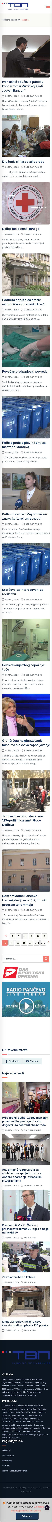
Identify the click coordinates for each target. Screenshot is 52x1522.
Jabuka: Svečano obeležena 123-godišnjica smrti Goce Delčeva (23, 820)
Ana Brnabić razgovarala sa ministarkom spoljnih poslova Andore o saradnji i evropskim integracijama (22, 1175)
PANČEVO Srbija (26, 1030)
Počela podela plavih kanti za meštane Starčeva (24, 445)
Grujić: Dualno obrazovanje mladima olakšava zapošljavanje (26, 742)
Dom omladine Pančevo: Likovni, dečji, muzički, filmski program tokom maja (24, 900)
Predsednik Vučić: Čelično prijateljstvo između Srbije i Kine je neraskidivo (25, 1228)
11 (11, 943)
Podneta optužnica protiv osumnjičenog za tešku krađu (24, 302)
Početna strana (9, 19)
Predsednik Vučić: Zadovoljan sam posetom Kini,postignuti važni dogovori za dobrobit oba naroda (25, 1121)
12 (17, 943)
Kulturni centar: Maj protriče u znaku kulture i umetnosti (24, 516)
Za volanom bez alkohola (18, 1277)
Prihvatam (27, 1516)
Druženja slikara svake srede (23, 162)
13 (24, 943)
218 (37, 943)
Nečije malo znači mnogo (21, 229)
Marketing (7, 1460)
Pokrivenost (8, 1455)
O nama (6, 1450)
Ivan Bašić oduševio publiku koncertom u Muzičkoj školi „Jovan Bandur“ (22, 86)
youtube (32, 1061)
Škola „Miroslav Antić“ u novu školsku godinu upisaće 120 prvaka (25, 1323)
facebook (12, 1061)
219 (43, 943)
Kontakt (6, 1465)
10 (4, 943)
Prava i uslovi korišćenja (14, 1470)
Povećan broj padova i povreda (25, 371)
